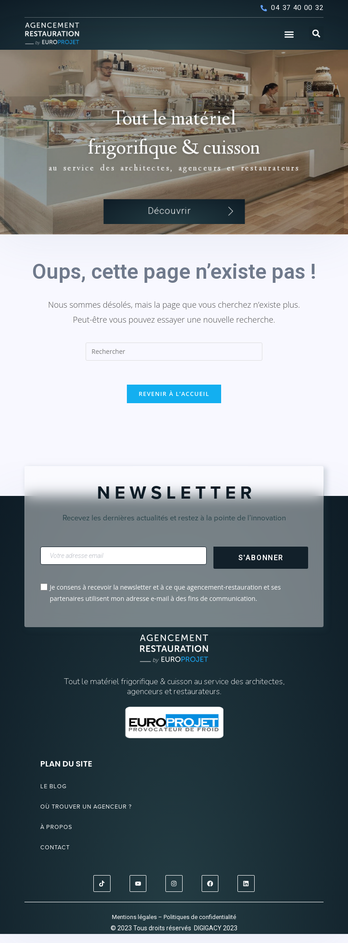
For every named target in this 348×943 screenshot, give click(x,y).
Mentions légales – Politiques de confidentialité (174, 925)
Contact (58, 858)
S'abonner (261, 568)
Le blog (55, 796)
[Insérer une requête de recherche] (174, 359)
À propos (59, 837)
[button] (289, 34)
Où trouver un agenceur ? (96, 817)
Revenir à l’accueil (174, 404)
